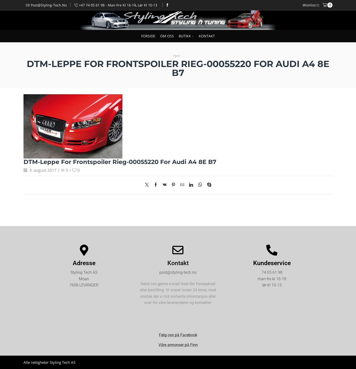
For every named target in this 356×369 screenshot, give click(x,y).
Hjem (176, 56)
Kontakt (178, 263)
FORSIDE (148, 36)
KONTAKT (207, 36)
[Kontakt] (177, 250)
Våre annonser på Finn (178, 345)
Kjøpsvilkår (323, 362)
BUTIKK (186, 36)
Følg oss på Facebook (178, 335)
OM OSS (167, 36)
